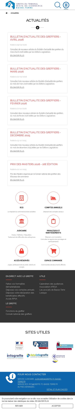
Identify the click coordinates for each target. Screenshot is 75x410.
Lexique (43, 293)
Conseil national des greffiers (19, 314)
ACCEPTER (56, 406)
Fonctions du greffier (15, 311)
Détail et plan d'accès (57, 389)
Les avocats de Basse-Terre (52, 290)
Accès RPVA (11, 299)
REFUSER (19, 406)
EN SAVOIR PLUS (42, 401)
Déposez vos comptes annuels (20, 290)
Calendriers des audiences (51, 284)
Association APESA (48, 287)
